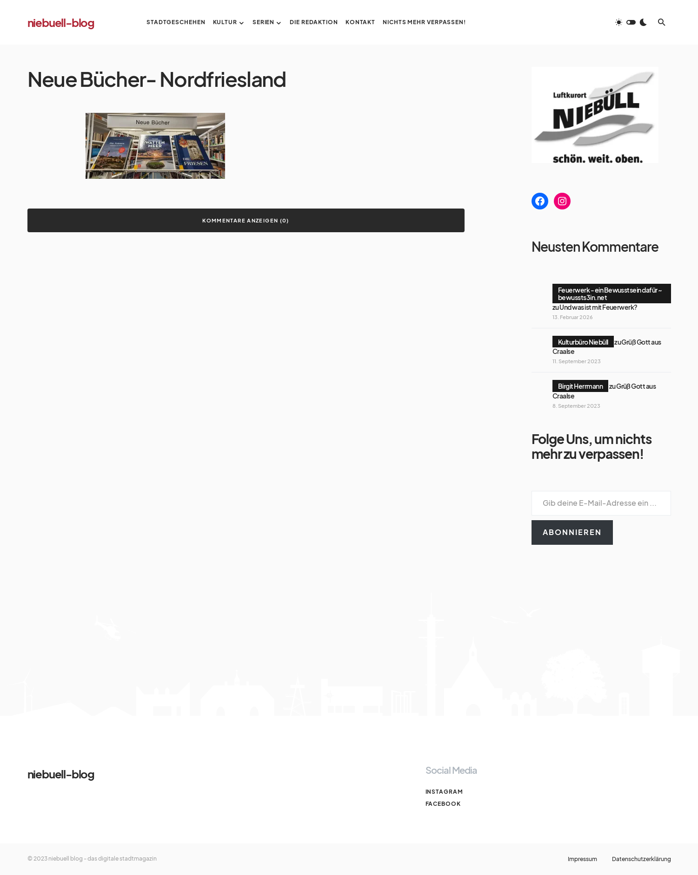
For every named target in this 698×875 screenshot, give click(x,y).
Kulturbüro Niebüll (583, 342)
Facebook (443, 803)
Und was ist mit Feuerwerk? (598, 307)
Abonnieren (572, 532)
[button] (631, 22)
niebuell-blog (60, 22)
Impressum (582, 859)
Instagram (444, 791)
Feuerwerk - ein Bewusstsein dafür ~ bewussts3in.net (610, 293)
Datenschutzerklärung (641, 859)
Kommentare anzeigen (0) (245, 220)
